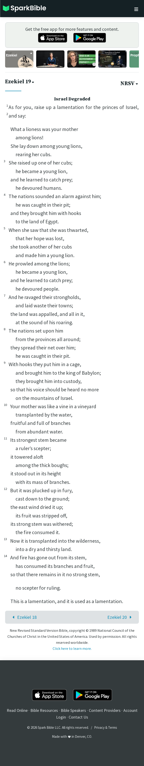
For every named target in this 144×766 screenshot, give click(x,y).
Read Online (17, 710)
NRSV (129, 83)
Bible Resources (44, 710)
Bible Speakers (73, 710)
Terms (112, 727)
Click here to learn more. (72, 648)
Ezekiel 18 (23, 617)
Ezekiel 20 (120, 617)
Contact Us (78, 717)
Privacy (99, 727)
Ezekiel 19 (20, 81)
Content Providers (105, 710)
